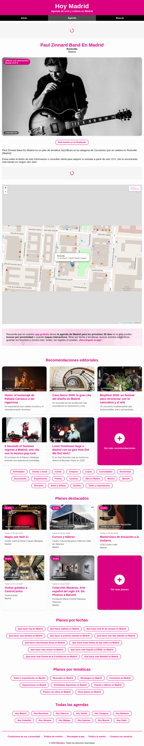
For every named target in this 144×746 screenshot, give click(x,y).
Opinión (126, 478)
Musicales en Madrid (63, 678)
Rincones (38, 485)
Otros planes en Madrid (89, 692)
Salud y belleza (58, 485)
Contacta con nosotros (121, 736)
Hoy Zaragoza (101, 713)
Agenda (72, 17)
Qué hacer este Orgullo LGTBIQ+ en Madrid (92, 649)
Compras (73, 471)
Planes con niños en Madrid (56, 692)
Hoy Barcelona (41, 713)
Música (110, 478)
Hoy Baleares (122, 713)
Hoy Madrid (20, 713)
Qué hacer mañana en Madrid (64, 628)
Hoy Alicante (45, 720)
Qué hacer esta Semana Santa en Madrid (45, 642)
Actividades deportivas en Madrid (70, 685)
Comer (58, 471)
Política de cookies (53, 736)
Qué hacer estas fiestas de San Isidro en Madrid (95, 642)
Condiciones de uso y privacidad (24, 736)
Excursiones (20, 478)
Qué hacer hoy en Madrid (30, 628)
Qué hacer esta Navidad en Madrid (101, 656)
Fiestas (58, 478)
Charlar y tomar (39, 471)
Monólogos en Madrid (91, 678)
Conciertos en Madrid (120, 678)
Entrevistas (125, 471)
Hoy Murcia (103, 720)
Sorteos (77, 485)
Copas (88, 471)
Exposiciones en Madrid (34, 685)
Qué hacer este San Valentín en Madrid (116, 635)
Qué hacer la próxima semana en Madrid (70, 635)
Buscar (120, 17)
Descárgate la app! (91, 339)
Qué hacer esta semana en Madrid (25, 635)
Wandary (60, 743)
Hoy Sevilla (81, 713)
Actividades (19, 471)
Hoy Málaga (64, 720)
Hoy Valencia (62, 713)
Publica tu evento (97, 736)
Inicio (24, 17)
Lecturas (73, 478)
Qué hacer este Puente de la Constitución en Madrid (51, 656)
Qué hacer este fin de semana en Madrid (106, 628)
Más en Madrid (93, 478)
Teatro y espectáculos (99, 485)
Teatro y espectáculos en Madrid (29, 678)
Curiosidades (105, 471)
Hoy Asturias (84, 720)
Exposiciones (40, 478)
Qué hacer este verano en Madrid (47, 649)
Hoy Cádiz (121, 720)
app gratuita (42, 334)
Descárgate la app (75, 736)
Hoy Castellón (24, 720)
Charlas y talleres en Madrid (108, 685)
